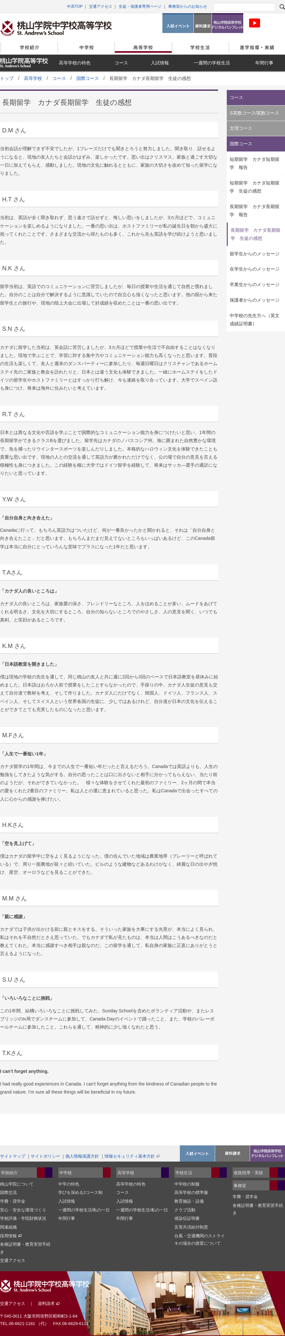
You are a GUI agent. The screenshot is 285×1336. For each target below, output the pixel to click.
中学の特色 (68, 1184)
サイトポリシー (45, 1156)
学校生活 (200, 47)
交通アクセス (100, 6)
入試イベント (178, 23)
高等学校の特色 (75, 62)
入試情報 (160, 62)
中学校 (86, 47)
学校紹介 (29, 47)
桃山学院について (17, 1184)
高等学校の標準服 (191, 1192)
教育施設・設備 (189, 1201)
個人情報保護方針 (82, 1156)
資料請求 (203, 23)
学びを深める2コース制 (80, 1192)
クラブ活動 (184, 1210)
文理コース (241, 128)
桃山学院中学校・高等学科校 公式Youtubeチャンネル (254, 23)
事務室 (240, 1185)
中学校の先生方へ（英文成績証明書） (255, 319)
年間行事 (264, 62)
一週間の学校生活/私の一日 (84, 1210)
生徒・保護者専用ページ (140, 6)
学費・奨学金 (12, 1201)
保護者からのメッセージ (255, 300)
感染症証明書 (187, 1218)
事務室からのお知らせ (187, 6)
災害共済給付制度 (191, 1227)
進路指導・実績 (248, 1172)
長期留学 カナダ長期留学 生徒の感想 (255, 234)
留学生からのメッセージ (255, 253)
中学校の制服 (187, 1184)
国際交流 (8, 1192)
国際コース (87, 78)
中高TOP (74, 6)
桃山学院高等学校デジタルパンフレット (227, 23)
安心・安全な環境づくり (23, 1210)
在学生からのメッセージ (255, 269)
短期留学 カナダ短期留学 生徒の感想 (255, 187)
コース (121, 62)
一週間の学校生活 (212, 62)
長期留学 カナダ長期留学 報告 (255, 210)
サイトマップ (12, 1156)
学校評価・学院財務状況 (23, 1218)
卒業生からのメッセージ (255, 284)
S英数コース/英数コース (254, 113)
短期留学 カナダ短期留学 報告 (255, 163)
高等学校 (143, 47)
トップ (7, 78)
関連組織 (8, 1227)
